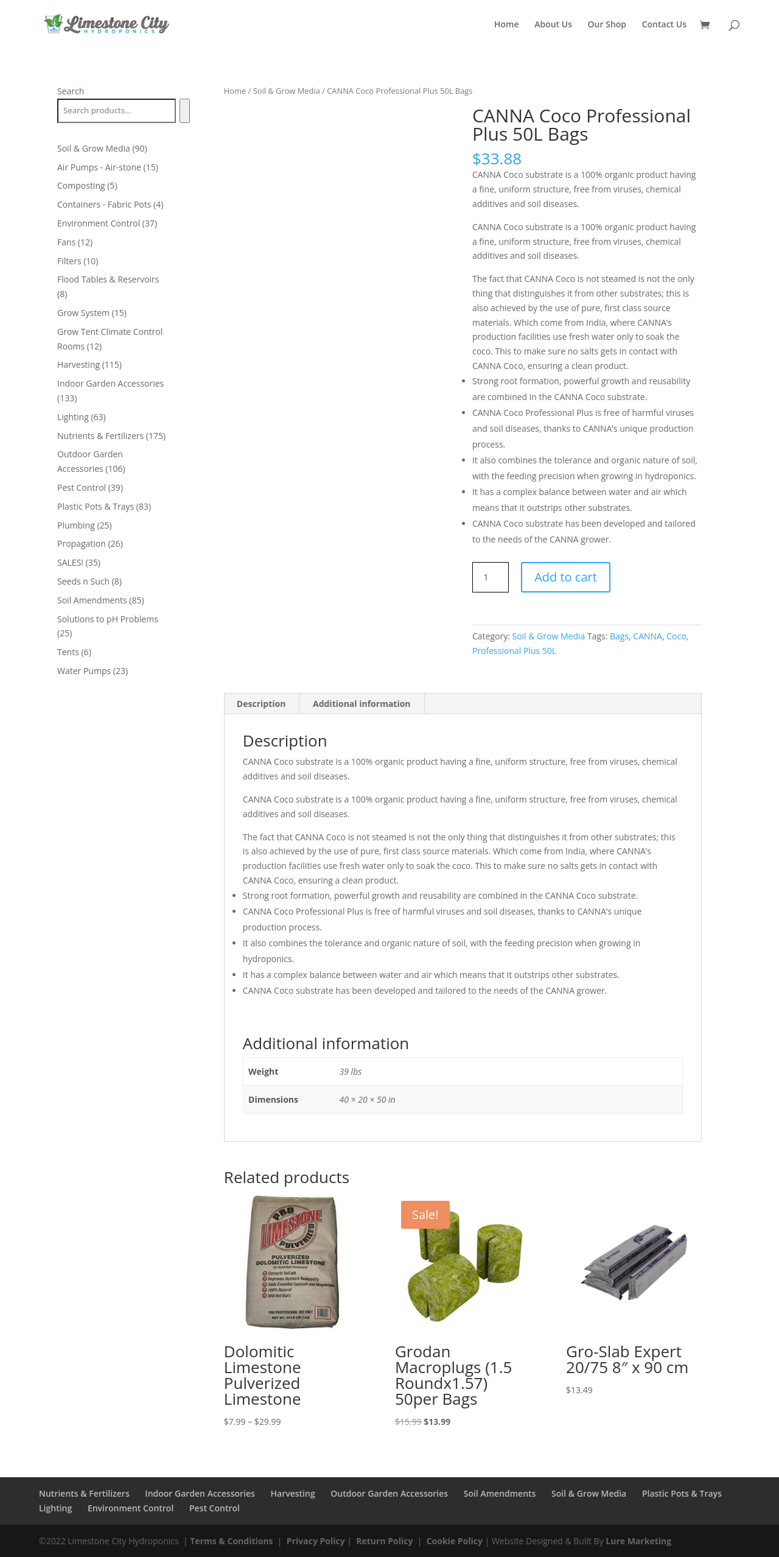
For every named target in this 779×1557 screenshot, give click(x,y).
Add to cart (565, 577)
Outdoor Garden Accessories (389, 1493)
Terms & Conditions (231, 1541)
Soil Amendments (500, 1493)
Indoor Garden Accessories (200, 1493)
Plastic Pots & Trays (682, 1493)
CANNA (647, 636)
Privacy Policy (316, 1541)
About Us (553, 25)
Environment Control (130, 1508)
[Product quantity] (490, 577)
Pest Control (214, 1508)
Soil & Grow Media (286, 90)
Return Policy (384, 1541)
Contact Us (664, 25)
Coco (676, 636)
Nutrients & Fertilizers (84, 1493)
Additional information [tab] (362, 703)
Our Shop (607, 25)
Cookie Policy (455, 1541)
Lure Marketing (638, 1541)
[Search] (185, 111)
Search (70, 91)
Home (506, 25)
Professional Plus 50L (514, 650)
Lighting (55, 1508)
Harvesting (293, 1493)
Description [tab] (261, 703)
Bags (619, 636)
